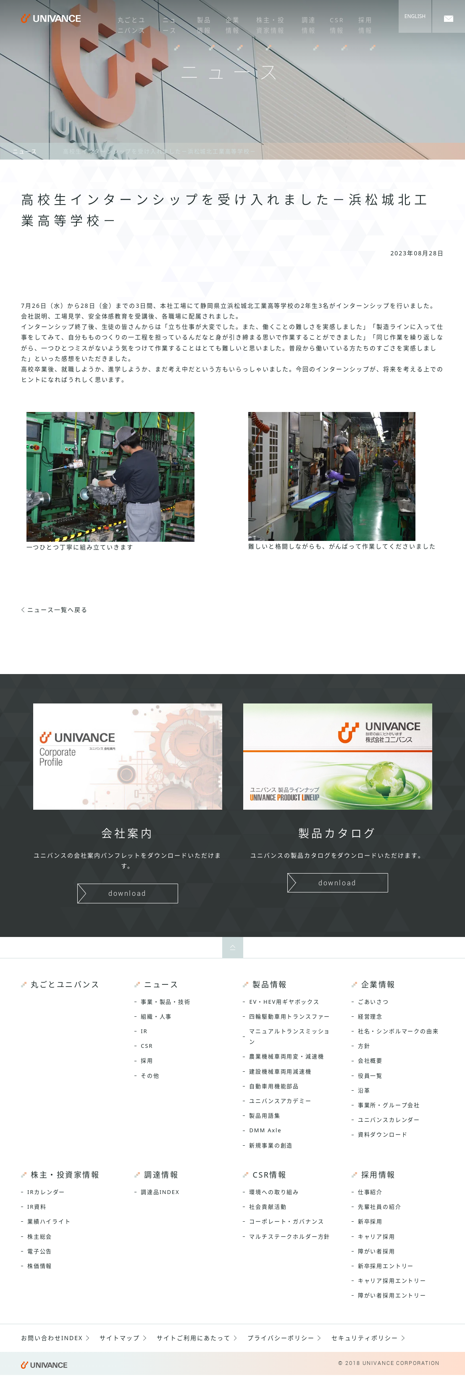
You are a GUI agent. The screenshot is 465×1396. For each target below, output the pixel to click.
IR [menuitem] (144, 1031)
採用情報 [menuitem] (360, 23)
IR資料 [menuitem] (37, 1206)
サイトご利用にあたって (194, 1338)
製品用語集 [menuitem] (264, 1115)
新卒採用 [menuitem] (370, 1221)
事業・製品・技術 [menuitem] (166, 1001)
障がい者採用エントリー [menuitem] (392, 1295)
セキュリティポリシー (365, 1338)
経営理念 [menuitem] (370, 1016)
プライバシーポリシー (281, 1338)
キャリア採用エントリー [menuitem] (392, 1280)
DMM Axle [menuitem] (265, 1130)
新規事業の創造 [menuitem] (271, 1145)
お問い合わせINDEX (52, 1338)
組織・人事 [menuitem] (156, 1016)
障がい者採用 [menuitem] (376, 1251)
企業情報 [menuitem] (228, 23)
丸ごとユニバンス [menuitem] (127, 23)
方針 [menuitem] (364, 1046)
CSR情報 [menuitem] (333, 23)
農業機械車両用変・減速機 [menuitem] (286, 1056)
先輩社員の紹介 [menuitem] (380, 1206)
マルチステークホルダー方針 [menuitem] (289, 1236)
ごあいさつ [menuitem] (373, 1001)
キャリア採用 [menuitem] (376, 1236)
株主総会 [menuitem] (39, 1236)
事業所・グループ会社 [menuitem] (389, 1105)
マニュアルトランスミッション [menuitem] (289, 1036)
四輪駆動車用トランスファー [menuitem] (289, 1016)
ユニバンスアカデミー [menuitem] (280, 1101)
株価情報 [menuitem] (39, 1266)
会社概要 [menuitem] (370, 1060)
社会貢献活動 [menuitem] (267, 1206)
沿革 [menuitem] (364, 1090)
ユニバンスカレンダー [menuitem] (389, 1119)
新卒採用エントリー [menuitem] (386, 1266)
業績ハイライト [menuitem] (49, 1221)
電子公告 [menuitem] (39, 1251)
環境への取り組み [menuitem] (274, 1192)
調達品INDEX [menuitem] (160, 1192)
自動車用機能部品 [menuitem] (274, 1086)
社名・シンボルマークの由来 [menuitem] (398, 1031)
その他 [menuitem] (150, 1075)
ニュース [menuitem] (166, 23)
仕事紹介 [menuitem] (370, 1192)
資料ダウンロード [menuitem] (383, 1134)
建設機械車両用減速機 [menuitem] (280, 1071)
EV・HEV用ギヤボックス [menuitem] (284, 1001)
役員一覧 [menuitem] (370, 1075)
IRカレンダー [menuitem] (46, 1192)
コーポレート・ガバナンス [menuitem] (286, 1221)
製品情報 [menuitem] (200, 23)
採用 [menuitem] (147, 1060)
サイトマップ (120, 1338)
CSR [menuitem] (147, 1046)
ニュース (25, 151)
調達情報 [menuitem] (305, 23)
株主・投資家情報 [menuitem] (266, 23)
